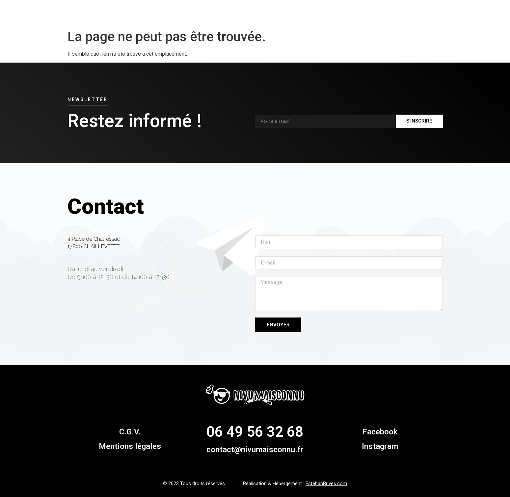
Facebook (379, 431)
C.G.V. (130, 431)
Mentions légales (130, 446)
